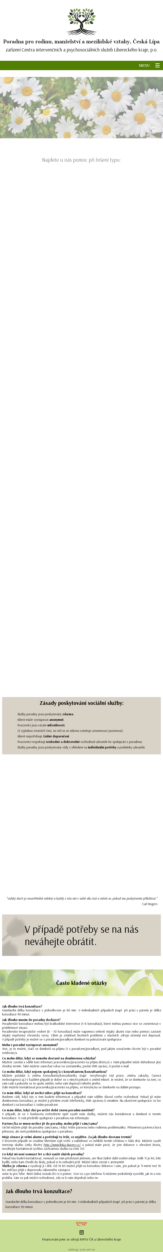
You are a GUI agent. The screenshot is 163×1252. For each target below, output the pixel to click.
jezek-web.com (87, 1249)
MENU (147, 65)
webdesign (73, 1249)
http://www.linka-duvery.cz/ (62, 1145)
